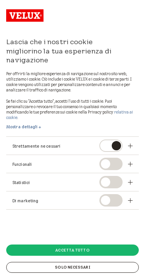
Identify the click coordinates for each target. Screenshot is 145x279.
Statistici (21, 182)
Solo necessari (72, 267)
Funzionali (22, 164)
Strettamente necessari (36, 146)
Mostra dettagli (22, 126)
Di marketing (25, 200)
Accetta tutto (72, 250)
